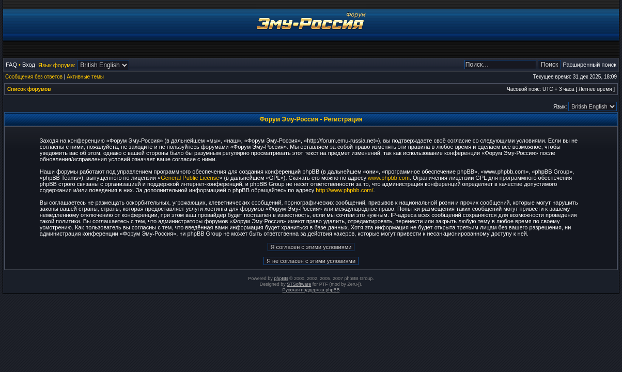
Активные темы (85, 77)
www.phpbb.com (389, 178)
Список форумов (29, 89)
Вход (28, 64)
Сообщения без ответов (34, 77)
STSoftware (299, 284)
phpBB (281, 278)
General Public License (190, 178)
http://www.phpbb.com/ (344, 190)
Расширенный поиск (589, 64)
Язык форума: (56, 65)
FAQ (11, 64)
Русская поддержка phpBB (311, 289)
